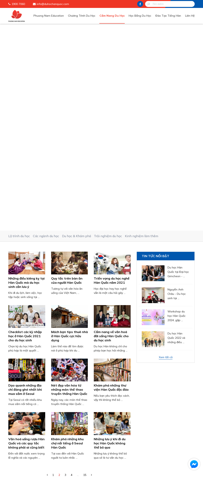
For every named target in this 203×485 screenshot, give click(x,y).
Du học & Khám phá (76, 33)
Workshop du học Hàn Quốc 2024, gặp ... (177, 113)
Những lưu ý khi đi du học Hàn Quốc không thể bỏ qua (109, 240)
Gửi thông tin (104, 397)
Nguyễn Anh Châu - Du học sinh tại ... (177, 91)
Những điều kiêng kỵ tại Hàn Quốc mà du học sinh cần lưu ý (26, 80)
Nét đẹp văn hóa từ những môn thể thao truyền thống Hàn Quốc (69, 187)
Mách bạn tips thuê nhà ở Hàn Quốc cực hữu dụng (69, 133)
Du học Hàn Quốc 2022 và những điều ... (176, 135)
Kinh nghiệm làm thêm (141, 33)
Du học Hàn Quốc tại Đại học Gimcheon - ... (178, 69)
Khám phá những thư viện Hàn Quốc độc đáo (111, 185)
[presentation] (104, 380)
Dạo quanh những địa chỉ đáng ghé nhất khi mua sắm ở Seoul (25, 187)
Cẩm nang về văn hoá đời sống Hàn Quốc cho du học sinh (111, 133)
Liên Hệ (190, 15)
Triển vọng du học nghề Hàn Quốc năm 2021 (111, 78)
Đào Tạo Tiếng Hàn (168, 15)
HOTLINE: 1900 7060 (104, 407)
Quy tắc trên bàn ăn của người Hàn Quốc (66, 78)
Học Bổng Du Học (140, 15)
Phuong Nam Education (49, 15)
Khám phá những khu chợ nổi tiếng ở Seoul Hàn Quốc (67, 240)
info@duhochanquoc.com (53, 4)
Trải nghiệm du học (108, 33)
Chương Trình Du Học (82, 15)
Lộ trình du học (19, 33)
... (78, 272)
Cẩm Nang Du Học (112, 15)
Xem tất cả (165, 154)
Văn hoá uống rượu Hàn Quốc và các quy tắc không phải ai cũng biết (26, 240)
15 (84, 272)
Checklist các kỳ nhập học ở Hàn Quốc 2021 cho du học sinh (25, 133)
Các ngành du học (46, 33)
